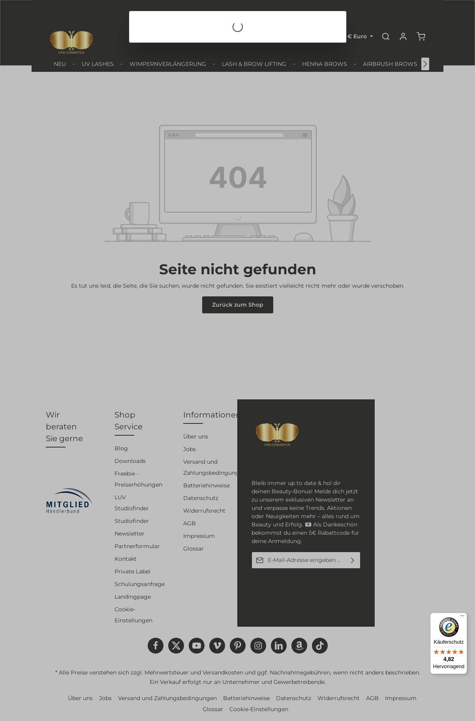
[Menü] (462, 617)
